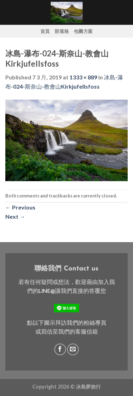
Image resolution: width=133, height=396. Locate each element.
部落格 (62, 31)
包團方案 (83, 31)
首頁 (45, 31)
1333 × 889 (83, 77)
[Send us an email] (73, 349)
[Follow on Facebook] (60, 349)
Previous (20, 207)
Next (15, 216)
